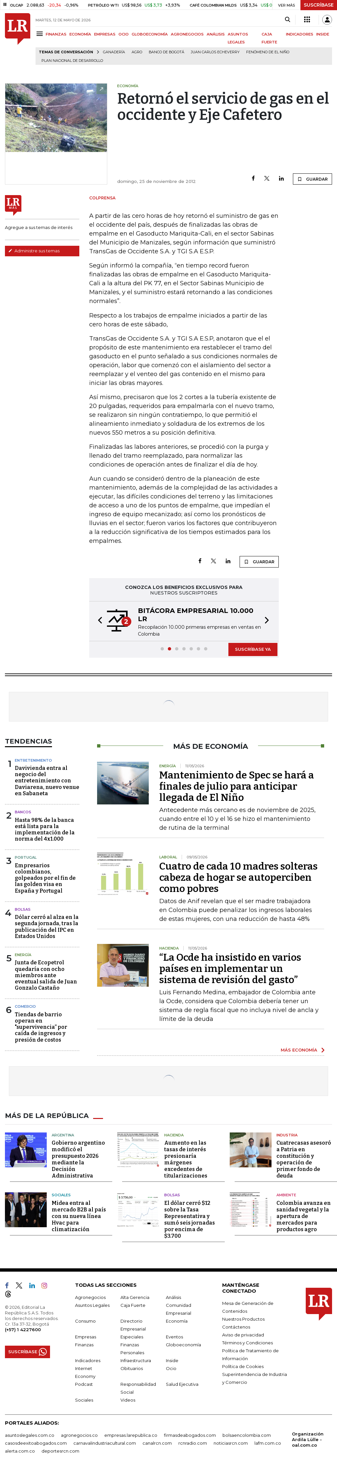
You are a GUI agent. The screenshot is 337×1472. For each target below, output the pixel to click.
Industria (287, 1134)
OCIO (123, 34)
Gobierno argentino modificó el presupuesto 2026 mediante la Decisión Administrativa (78, 1159)
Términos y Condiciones (247, 1342)
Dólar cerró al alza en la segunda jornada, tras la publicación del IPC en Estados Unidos (47, 926)
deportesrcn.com (60, 1450)
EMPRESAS (105, 34)
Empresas (85, 1336)
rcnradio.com (192, 1442)
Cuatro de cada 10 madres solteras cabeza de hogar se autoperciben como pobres (238, 877)
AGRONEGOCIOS (187, 34)
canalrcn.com (157, 1442)
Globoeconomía (183, 1344)
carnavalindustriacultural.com (104, 1442)
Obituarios (131, 1368)
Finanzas (84, 1344)
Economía (177, 1320)
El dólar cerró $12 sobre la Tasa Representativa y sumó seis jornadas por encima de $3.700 (189, 1219)
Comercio (25, 1006)
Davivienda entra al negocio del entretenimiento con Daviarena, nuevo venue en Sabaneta (47, 781)
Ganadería (114, 52)
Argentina (63, 1134)
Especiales (131, 1336)
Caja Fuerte (132, 1304)
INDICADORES (299, 34)
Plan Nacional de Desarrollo (72, 61)
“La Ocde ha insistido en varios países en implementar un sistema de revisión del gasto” (230, 969)
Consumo (85, 1320)
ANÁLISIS (216, 34)
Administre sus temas (34, 250)
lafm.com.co (267, 1442)
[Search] (287, 19)
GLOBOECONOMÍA (150, 34)
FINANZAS (56, 34)
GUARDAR (312, 179)
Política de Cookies (243, 1366)
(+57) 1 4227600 (23, 1329)
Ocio (171, 1368)
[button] (98, 621)
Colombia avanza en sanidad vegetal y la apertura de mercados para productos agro (303, 1216)
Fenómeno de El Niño (267, 52)
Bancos (23, 812)
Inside (172, 1360)
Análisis (173, 1297)
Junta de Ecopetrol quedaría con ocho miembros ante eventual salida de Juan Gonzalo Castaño (46, 975)
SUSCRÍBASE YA (253, 649)
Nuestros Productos (243, 1318)
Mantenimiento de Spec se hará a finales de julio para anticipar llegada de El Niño (236, 786)
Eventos (174, 1336)
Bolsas (23, 909)
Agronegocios (90, 1297)
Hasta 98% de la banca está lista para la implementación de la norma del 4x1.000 (45, 829)
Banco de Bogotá (166, 52)
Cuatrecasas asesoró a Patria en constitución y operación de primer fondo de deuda (303, 1159)
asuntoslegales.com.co (29, 1434)
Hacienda (174, 1134)
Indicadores (87, 1360)
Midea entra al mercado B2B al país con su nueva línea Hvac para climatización (79, 1216)
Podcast (84, 1383)
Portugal (26, 857)
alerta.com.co (20, 1450)
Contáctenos (236, 1326)
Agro (137, 52)
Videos (127, 1399)
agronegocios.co (79, 1434)
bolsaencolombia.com (246, 1434)
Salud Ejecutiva (182, 1383)
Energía (23, 954)
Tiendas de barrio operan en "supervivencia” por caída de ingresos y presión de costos (41, 1027)
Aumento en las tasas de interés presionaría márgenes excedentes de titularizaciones (185, 1159)
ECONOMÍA (80, 34)
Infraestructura (135, 1360)
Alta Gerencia (134, 1297)
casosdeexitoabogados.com (36, 1442)
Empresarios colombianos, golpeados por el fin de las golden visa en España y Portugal (45, 878)
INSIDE (322, 34)
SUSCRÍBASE (319, 5)
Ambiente (286, 1195)
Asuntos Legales (92, 1304)
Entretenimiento (33, 760)
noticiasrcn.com (231, 1442)
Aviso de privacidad (243, 1334)
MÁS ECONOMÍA (299, 1050)
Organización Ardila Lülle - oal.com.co (308, 1439)
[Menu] (41, 33)
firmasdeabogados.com (190, 1434)
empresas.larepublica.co (130, 1434)
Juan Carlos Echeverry (215, 52)
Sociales (61, 1195)
